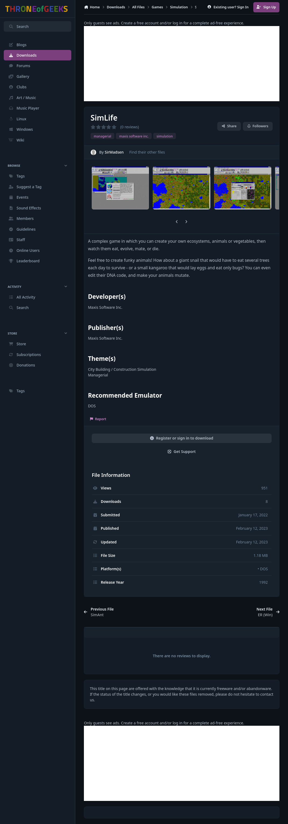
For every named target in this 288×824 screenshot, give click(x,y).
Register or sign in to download (181, 438)
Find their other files (147, 152)
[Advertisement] (181, 63)
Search (19, 26)
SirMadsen (114, 152)
